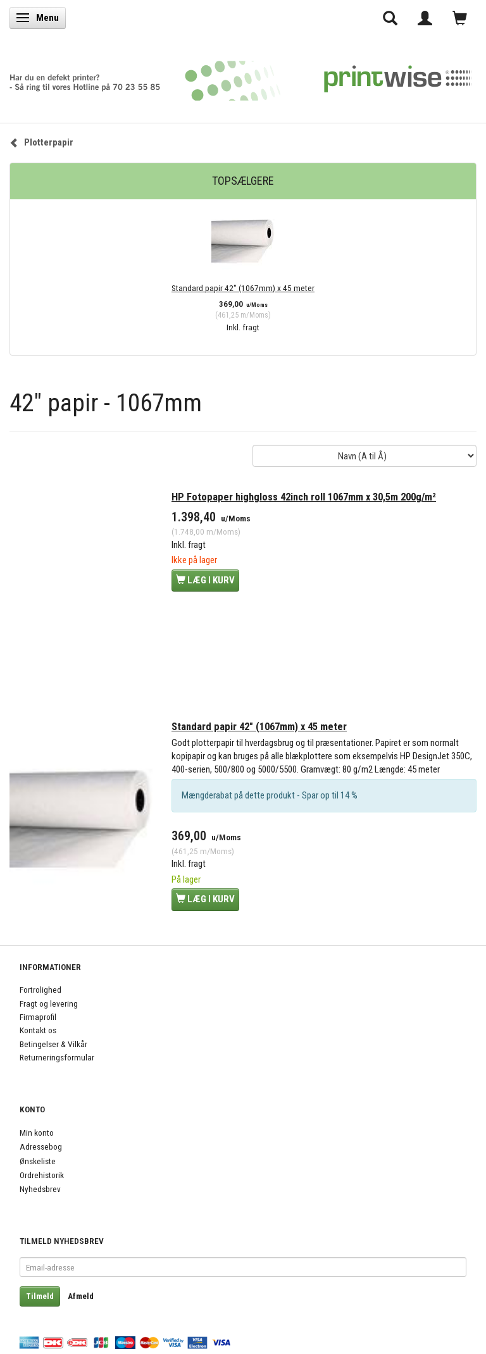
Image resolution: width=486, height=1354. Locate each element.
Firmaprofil (38, 1017)
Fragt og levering (49, 1003)
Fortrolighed (40, 989)
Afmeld (81, 1296)
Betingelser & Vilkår (53, 1044)
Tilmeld (40, 1296)
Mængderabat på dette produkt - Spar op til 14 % (270, 795)
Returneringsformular (57, 1057)
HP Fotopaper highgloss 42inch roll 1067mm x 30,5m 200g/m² (303, 497)
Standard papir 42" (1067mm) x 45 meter (243, 288)
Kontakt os (38, 1030)
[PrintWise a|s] (240, 76)
